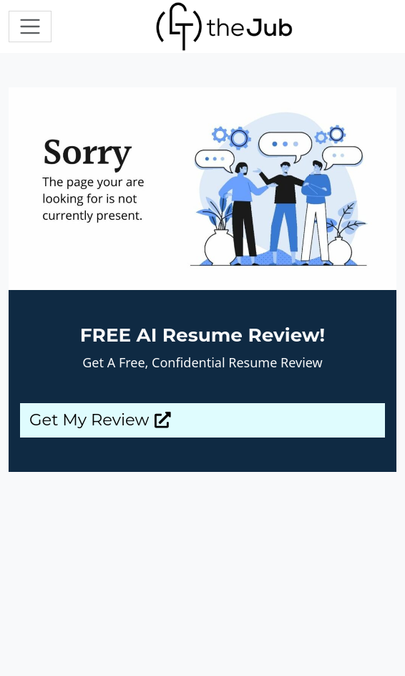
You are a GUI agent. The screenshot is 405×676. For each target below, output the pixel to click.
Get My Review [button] (100, 420)
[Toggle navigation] (30, 26)
